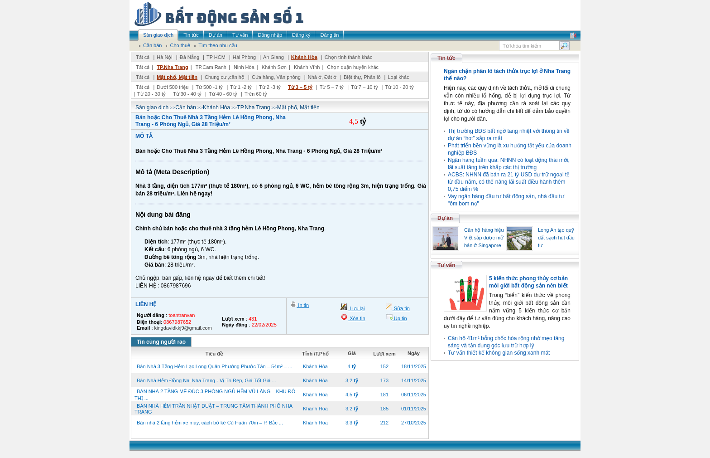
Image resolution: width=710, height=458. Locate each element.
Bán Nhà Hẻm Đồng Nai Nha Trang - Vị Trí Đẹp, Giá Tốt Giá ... (206, 380)
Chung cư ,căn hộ (225, 77)
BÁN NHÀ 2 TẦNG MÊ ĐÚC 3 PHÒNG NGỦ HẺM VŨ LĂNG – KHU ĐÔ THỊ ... (214, 395)
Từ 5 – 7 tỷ (332, 87)
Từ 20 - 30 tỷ (151, 94)
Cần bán (185, 107)
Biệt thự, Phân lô (362, 77)
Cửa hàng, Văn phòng (276, 77)
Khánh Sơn (274, 67)
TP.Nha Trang (172, 67)
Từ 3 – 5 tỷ (300, 87)
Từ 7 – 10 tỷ (364, 87)
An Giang (273, 57)
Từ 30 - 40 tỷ (187, 94)
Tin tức (446, 58)
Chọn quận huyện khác (353, 67)
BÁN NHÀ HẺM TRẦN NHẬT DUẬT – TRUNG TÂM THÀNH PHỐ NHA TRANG (213, 408)
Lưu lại (356, 308)
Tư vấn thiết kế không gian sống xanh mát (499, 353)
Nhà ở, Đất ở (322, 77)
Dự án (445, 218)
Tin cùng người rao (161, 342)
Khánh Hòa (304, 57)
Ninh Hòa (244, 67)
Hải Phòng (244, 57)
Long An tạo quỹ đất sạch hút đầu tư (556, 237)
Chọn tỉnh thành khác (348, 57)
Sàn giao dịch (151, 107)
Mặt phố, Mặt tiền (177, 77)
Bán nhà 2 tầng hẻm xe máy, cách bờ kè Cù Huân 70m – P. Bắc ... (210, 422)
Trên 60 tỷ (256, 94)
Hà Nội (165, 57)
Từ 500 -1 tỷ (209, 87)
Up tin (400, 318)
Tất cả (142, 57)
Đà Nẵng (189, 57)
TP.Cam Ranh (211, 67)
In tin (303, 305)
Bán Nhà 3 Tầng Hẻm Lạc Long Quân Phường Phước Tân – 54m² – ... (214, 366)
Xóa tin (356, 318)
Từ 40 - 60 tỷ (223, 94)
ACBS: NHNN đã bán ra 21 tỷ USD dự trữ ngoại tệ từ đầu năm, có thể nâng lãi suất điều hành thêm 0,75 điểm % (509, 181)
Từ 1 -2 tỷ (241, 87)
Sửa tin (401, 308)
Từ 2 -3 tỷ (270, 87)
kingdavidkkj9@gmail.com (183, 328)
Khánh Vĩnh (307, 67)
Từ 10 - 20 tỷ (399, 87)
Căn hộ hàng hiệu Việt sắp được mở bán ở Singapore (484, 237)
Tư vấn (446, 265)
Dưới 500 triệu (172, 87)
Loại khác (398, 77)
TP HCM (215, 57)
